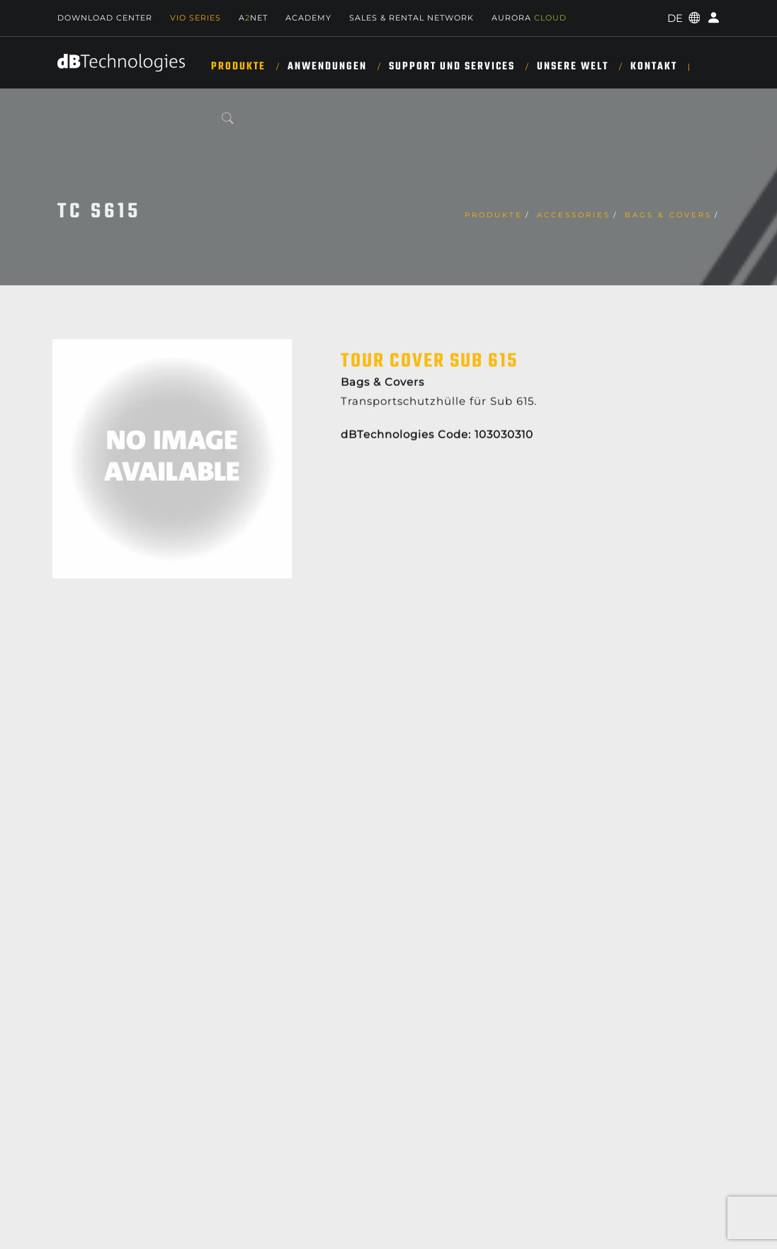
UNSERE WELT (572, 66)
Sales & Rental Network (411, 18)
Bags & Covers (668, 214)
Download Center (104, 18)
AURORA (529, 18)
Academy (308, 18)
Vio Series (195, 18)
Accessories (574, 214)
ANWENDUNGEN (327, 66)
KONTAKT (653, 66)
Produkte (238, 66)
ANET (253, 18)
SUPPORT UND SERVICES (452, 66)
